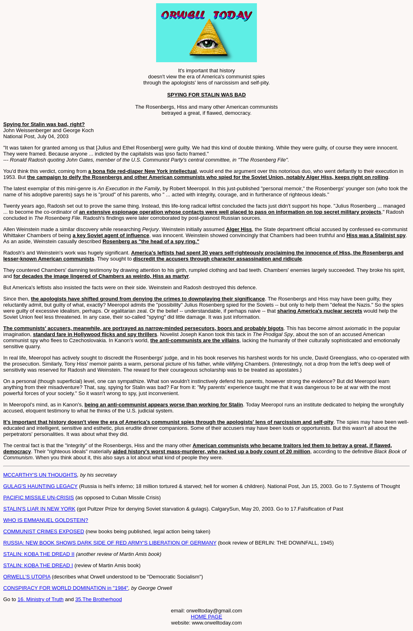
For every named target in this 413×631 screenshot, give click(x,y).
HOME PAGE (206, 617)
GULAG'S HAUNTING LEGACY (40, 486)
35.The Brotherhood (98, 599)
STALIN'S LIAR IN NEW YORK (39, 509)
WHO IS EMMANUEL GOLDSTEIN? (45, 520)
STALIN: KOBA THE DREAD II (39, 554)
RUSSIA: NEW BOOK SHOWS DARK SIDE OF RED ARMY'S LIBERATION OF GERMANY (110, 543)
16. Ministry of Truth (40, 599)
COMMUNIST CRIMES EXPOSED (43, 531)
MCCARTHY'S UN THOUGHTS (40, 475)
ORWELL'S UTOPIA (26, 577)
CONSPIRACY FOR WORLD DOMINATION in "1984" (65, 588)
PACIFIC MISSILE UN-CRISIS (38, 497)
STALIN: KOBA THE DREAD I (38, 565)
